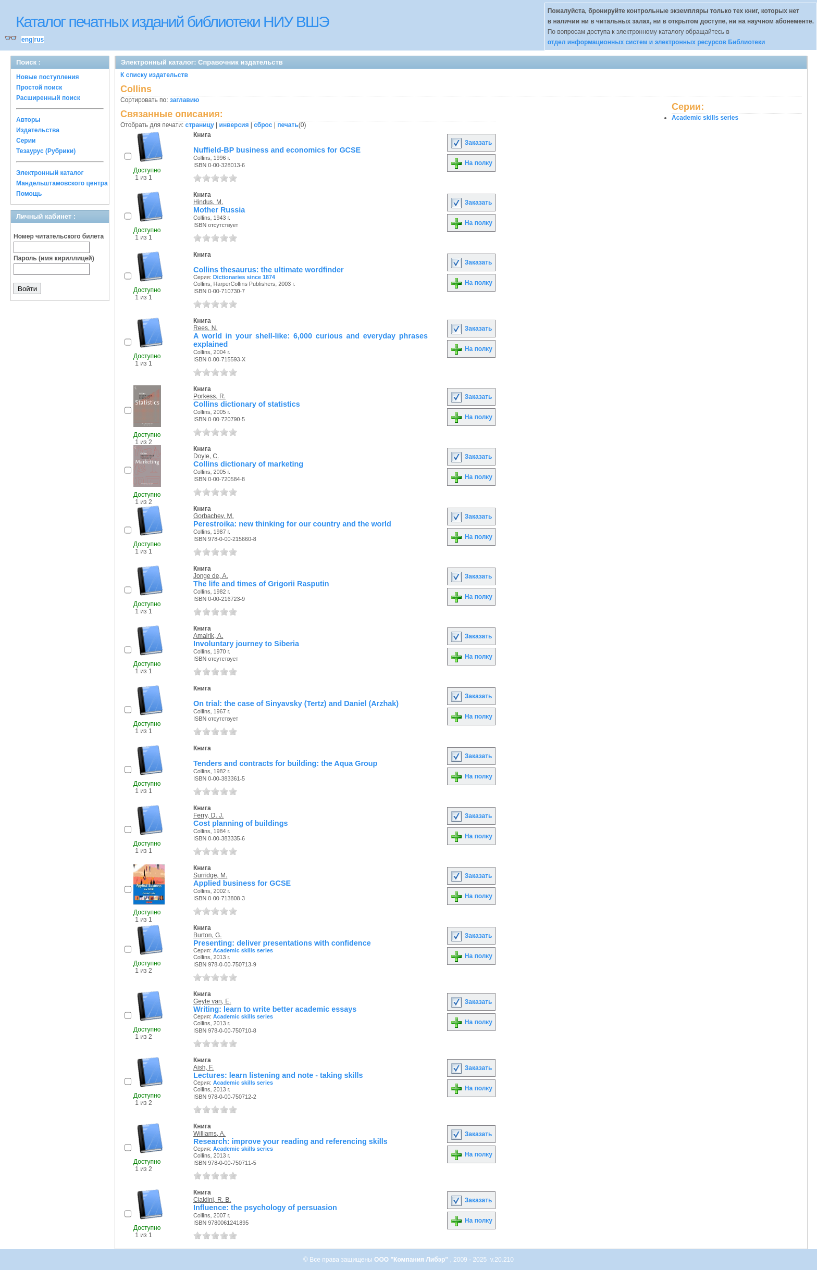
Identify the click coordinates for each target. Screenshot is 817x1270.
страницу (199, 125)
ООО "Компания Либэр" (412, 1259)
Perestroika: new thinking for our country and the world (292, 524)
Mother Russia (219, 210)
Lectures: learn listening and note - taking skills (278, 1075)
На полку (471, 163)
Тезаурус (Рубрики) (46, 151)
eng (26, 39)
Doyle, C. (206, 456)
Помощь (29, 193)
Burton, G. (207, 935)
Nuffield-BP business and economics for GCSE (277, 150)
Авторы (28, 119)
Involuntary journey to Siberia (246, 643)
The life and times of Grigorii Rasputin (261, 584)
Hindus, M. (208, 202)
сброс (263, 125)
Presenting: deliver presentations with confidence (282, 943)
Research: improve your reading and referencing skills (290, 1141)
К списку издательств (154, 75)
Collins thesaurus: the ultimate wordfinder (268, 270)
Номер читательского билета (59, 236)
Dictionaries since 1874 (244, 277)
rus (39, 39)
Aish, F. (203, 1067)
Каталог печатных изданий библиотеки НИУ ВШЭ (172, 21)
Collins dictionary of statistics (246, 404)
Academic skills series (243, 950)
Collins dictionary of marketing (248, 464)
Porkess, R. (209, 396)
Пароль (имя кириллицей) (54, 258)
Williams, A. (209, 1133)
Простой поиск (39, 87)
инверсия (234, 125)
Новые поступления (47, 77)
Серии (25, 140)
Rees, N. (205, 328)
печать (288, 125)
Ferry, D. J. (208, 815)
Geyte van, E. (212, 1001)
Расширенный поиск (48, 98)
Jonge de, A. (210, 576)
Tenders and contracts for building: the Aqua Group (285, 763)
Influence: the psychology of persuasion (265, 1207)
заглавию (184, 100)
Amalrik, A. (208, 635)
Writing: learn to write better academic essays (274, 1009)
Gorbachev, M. (213, 516)
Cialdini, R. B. (212, 1199)
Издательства (37, 130)
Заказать (471, 142)
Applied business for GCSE (242, 883)
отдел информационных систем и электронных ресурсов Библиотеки (656, 42)
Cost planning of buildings (240, 823)
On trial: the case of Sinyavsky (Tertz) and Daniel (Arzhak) (296, 703)
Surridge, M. (210, 875)
